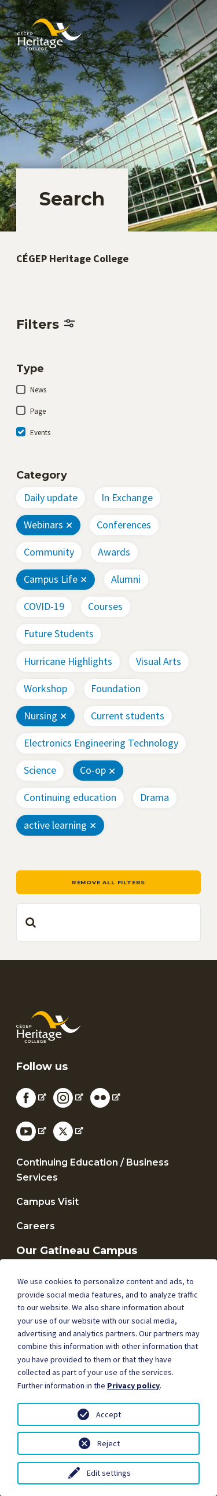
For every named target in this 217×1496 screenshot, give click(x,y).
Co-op (93, 770)
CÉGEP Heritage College (72, 258)
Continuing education (70, 797)
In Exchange (127, 497)
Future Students (59, 633)
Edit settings (109, 1473)
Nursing (40, 715)
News (38, 390)
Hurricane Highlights (68, 661)
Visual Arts (158, 661)
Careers (35, 1226)
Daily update (51, 497)
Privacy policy (133, 1385)
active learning (55, 825)
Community (49, 551)
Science (40, 770)
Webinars (43, 524)
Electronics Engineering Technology (101, 742)
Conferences (124, 524)
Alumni (126, 579)
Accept (108, 1414)
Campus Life (51, 579)
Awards (114, 551)
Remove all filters (108, 882)
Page (38, 411)
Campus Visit (47, 1201)
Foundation (116, 688)
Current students (127, 715)
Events (40, 433)
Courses (105, 606)
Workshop (45, 688)
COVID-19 (44, 606)
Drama (154, 797)
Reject (108, 1443)
